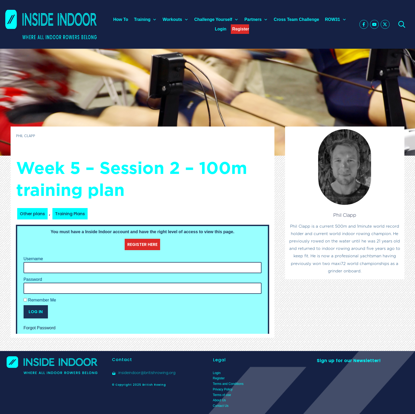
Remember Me (40, 300)
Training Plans (70, 214)
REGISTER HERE (142, 244)
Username (33, 258)
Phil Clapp (344, 215)
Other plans (32, 214)
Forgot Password (40, 328)
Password (33, 279)
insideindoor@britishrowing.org (146, 373)
